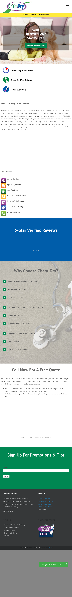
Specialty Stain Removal (15, 201)
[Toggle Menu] (67, 6)
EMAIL (5, 467)
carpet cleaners (33, 116)
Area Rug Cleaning (13, 190)
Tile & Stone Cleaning (15, 207)
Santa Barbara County (12, 394)
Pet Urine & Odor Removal (16, 196)
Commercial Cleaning (14, 212)
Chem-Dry (25, 384)
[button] (65, 564)
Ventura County (10, 388)
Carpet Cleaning (13, 179)
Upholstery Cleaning (14, 184)
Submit (6, 476)
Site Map (51, 547)
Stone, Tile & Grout (45, 507)
